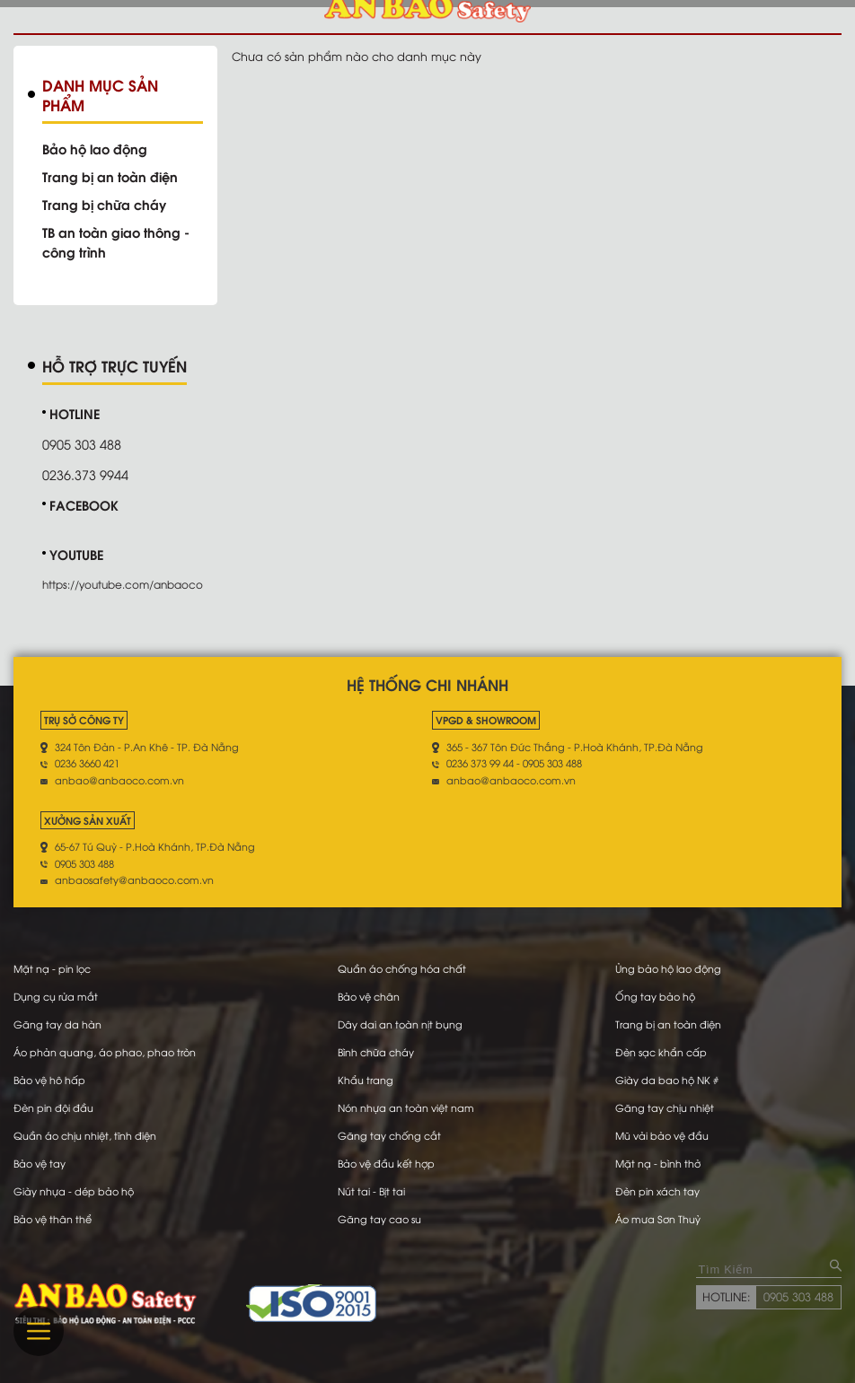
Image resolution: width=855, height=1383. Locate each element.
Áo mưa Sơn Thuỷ (658, 1219)
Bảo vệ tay (39, 1163)
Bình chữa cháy (376, 1052)
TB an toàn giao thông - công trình (116, 241)
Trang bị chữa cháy (104, 204)
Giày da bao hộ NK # (666, 1079)
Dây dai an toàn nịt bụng (400, 1024)
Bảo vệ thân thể (52, 1219)
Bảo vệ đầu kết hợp (386, 1163)
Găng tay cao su (379, 1219)
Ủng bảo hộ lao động (668, 968)
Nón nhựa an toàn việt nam (406, 1107)
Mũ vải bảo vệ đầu (662, 1135)
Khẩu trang (365, 1079)
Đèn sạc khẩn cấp (661, 1052)
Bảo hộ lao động (94, 148)
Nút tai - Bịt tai (371, 1191)
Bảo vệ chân (369, 996)
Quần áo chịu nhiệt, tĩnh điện (84, 1135)
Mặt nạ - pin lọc (52, 968)
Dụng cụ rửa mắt (55, 996)
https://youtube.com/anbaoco (122, 583)
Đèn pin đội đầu (53, 1107)
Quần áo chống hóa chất (402, 968)
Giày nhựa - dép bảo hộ (73, 1191)
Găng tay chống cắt (389, 1135)
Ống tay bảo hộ (655, 996)
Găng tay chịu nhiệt (664, 1107)
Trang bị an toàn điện (110, 176)
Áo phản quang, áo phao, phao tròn (104, 1052)
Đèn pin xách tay (657, 1191)
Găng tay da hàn (57, 1024)
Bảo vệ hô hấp (49, 1079)
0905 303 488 (798, 1296)
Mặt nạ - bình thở (658, 1163)
